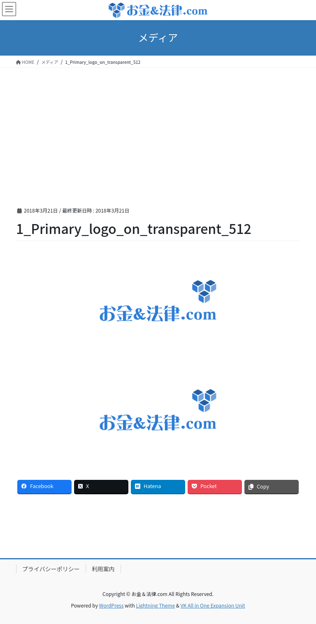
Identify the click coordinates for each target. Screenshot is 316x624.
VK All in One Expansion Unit (213, 605)
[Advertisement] (158, 129)
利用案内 (103, 569)
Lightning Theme (155, 605)
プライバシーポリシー (51, 569)
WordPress (111, 605)
